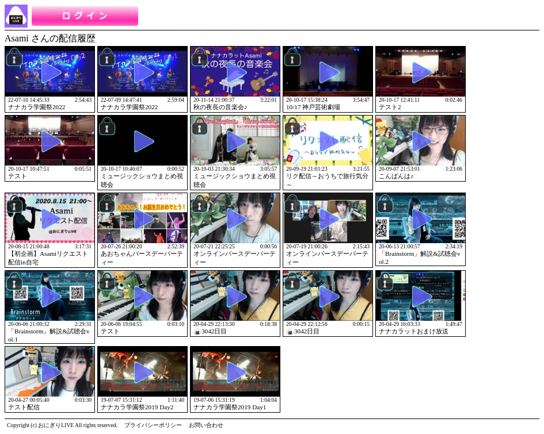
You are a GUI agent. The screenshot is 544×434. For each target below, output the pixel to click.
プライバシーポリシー (153, 425)
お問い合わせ (206, 425)
